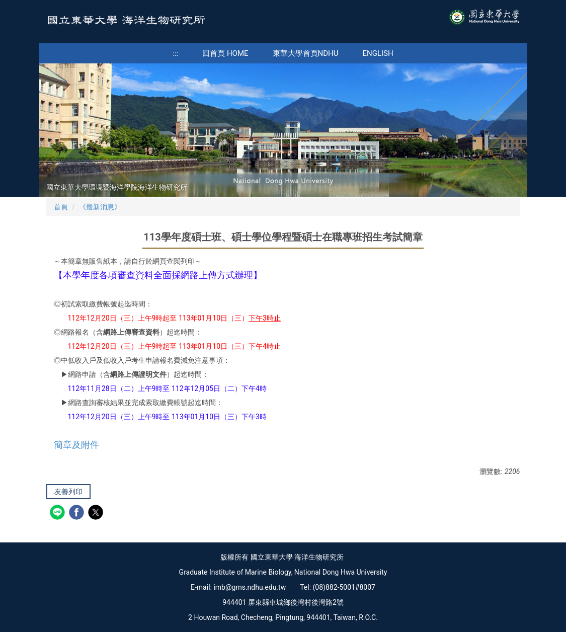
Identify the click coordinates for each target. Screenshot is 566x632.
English (378, 53)
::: (175, 53)
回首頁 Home (225, 53)
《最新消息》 (100, 207)
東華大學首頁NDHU (306, 53)
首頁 (61, 207)
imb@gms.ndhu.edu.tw (249, 587)
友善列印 (68, 492)
